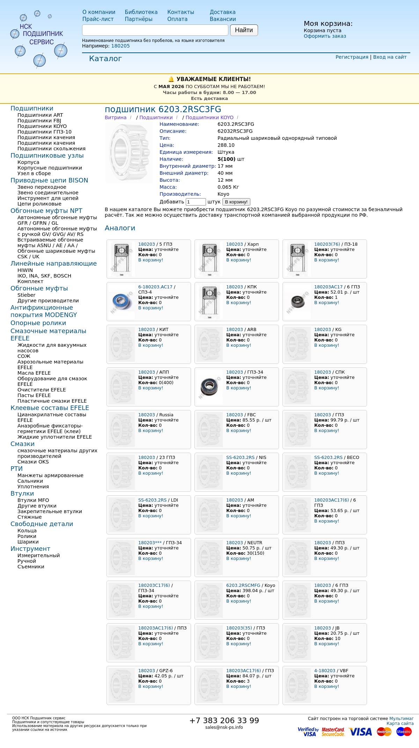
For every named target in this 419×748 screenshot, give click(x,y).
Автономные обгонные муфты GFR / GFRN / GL (57, 220)
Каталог (105, 58)
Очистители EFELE (41, 390)
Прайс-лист (98, 19)
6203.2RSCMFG (243, 585)
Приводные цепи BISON (49, 180)
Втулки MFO (33, 500)
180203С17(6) (154, 585)
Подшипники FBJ (39, 120)
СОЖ (23, 356)
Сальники (30, 481)
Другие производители (48, 300)
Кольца (27, 530)
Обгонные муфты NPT (46, 210)
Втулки (22, 493)
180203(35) (239, 628)
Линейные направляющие (53, 263)
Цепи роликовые (39, 204)
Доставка (223, 12)
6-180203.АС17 (155, 286)
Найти (244, 30)
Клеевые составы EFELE (49, 407)
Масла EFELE (34, 373)
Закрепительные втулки (49, 511)
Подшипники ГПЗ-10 (44, 132)
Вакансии (223, 19)
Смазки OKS (33, 462)
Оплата (177, 19)
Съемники (30, 566)
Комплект (30, 281)
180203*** (150, 542)
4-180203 (325, 670)
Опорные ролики (38, 322)
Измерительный (38, 555)
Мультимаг (401, 718)
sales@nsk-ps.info (224, 727)
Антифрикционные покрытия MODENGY (43, 311)
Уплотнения (33, 486)
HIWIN (25, 270)
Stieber (26, 295)
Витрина (116, 117)
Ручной (26, 561)
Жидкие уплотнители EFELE (54, 437)
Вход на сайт (390, 57)
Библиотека (141, 12)
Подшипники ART (40, 115)
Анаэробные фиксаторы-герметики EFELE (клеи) (50, 428)
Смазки (22, 443)
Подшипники (156, 117)
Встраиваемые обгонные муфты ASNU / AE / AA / (50, 242)
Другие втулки (37, 506)
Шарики (28, 542)
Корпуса (28, 162)
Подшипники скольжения (51, 148)
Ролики (26, 536)
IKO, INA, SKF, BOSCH (44, 276)
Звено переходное (41, 187)
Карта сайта (400, 723)
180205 (120, 46)
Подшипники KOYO (209, 117)
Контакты (180, 12)
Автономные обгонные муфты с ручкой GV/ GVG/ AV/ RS (57, 231)
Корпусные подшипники (49, 168)
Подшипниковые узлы (47, 155)
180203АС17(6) (331, 500)
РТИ (16, 468)
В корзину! (236, 201)
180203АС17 (328, 286)
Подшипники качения (46, 137)
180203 (146, 244)
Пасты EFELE (34, 395)
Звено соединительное (48, 192)
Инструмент (30, 548)
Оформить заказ (325, 36)
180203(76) (327, 244)
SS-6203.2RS (240, 457)
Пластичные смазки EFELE (52, 401)
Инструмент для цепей (48, 198)
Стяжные (29, 517)
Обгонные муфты (39, 288)
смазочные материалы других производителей (57, 453)
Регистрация (352, 57)
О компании (98, 12)
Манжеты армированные (50, 475)
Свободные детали (41, 523)
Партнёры (139, 19)
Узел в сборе (34, 173)
